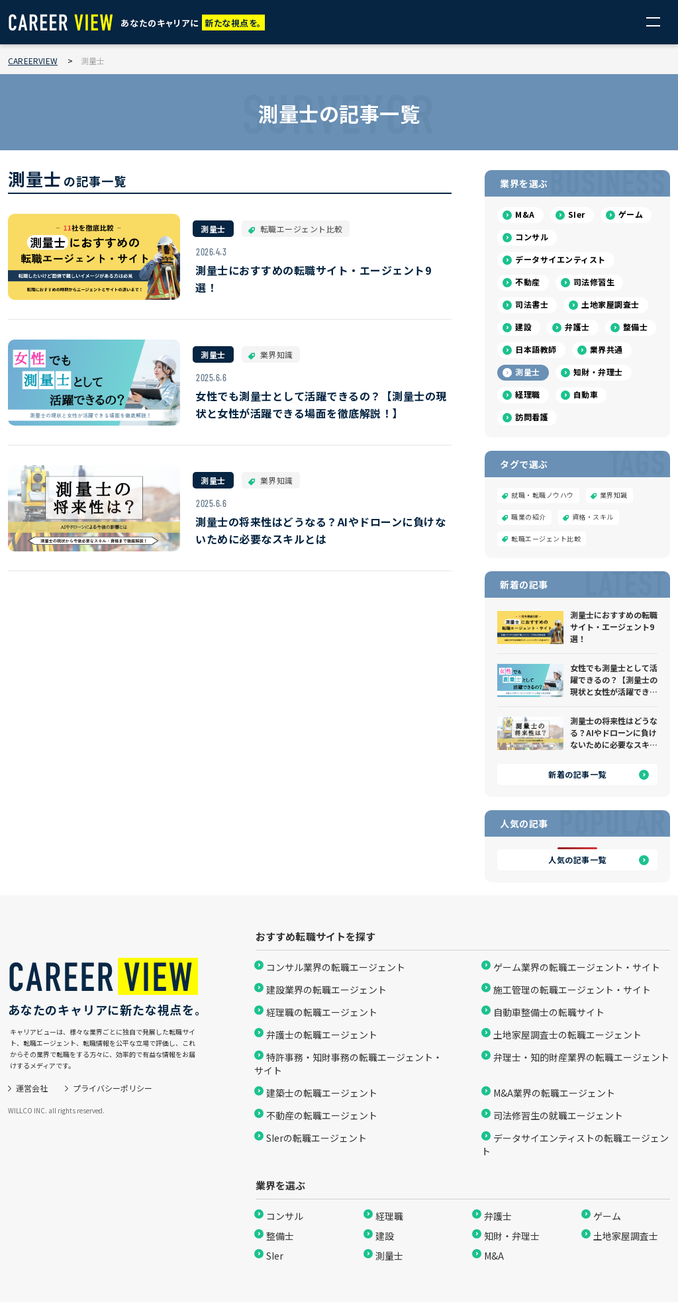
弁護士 (577, 326)
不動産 (527, 281)
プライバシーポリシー (112, 1087)
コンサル (531, 236)
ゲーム (631, 214)
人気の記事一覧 (577, 859)
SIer (576, 214)
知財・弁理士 (598, 371)
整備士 (635, 326)
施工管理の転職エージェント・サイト (572, 989)
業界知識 (614, 495)
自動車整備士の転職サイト (549, 1012)
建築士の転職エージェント (321, 1092)
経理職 (527, 394)
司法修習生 (594, 281)
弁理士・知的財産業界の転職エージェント (581, 1057)
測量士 (527, 371)
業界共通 (606, 349)
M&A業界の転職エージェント (554, 1092)
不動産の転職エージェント (321, 1115)
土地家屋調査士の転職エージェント (567, 1034)
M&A (525, 214)
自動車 (586, 394)
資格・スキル (593, 517)
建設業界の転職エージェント (326, 989)
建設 (523, 326)
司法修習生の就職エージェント (558, 1115)
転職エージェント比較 (546, 538)
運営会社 (32, 1087)
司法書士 (531, 304)
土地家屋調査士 (610, 304)
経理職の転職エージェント (321, 1012)
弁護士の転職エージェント (321, 1034)
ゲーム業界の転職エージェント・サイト (576, 967)
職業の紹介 (528, 517)
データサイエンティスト (560, 259)
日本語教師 (536, 349)
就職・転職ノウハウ (542, 495)
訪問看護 (531, 416)
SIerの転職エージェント (316, 1137)
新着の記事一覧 (577, 774)
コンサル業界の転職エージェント (335, 967)
